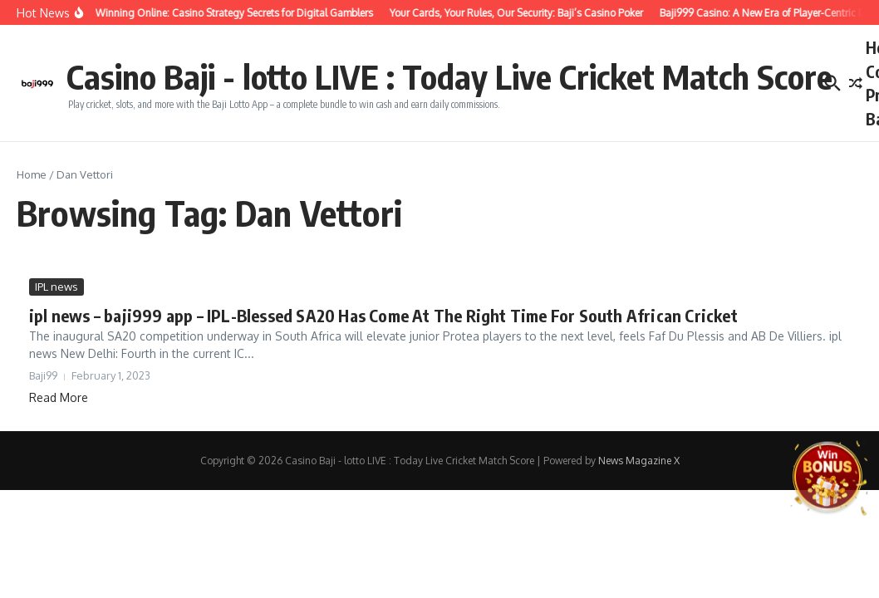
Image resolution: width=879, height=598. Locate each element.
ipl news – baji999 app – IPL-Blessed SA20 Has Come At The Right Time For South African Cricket (383, 315)
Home (32, 174)
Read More (58, 397)
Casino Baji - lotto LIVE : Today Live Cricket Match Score (449, 76)
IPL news (56, 286)
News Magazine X (639, 460)
